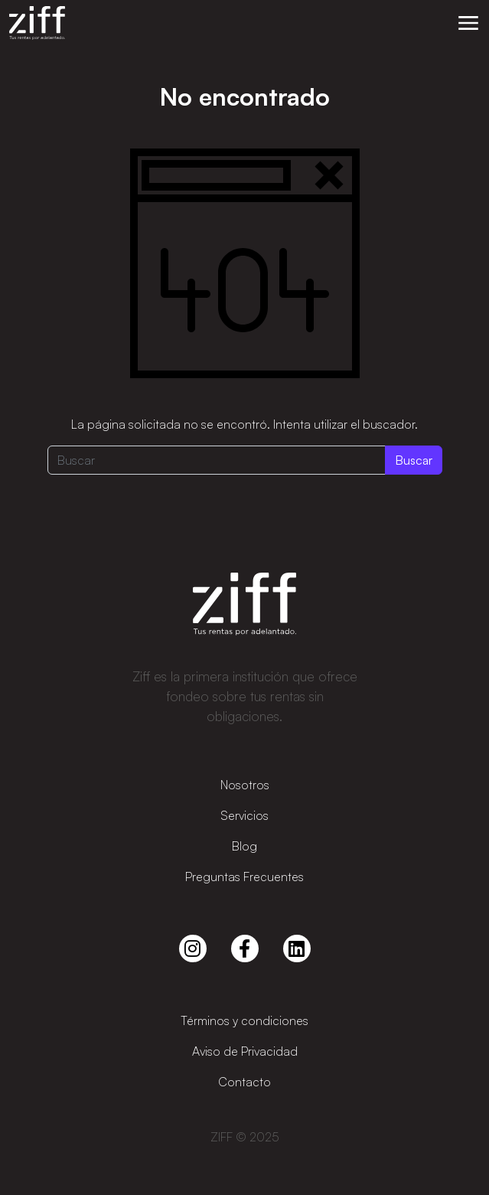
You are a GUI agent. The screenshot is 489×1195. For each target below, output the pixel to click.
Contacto (244, 1081)
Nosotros (244, 784)
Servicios (244, 815)
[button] (468, 22)
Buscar (413, 460)
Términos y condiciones (244, 1020)
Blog (244, 846)
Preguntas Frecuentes (244, 876)
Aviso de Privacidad (245, 1051)
